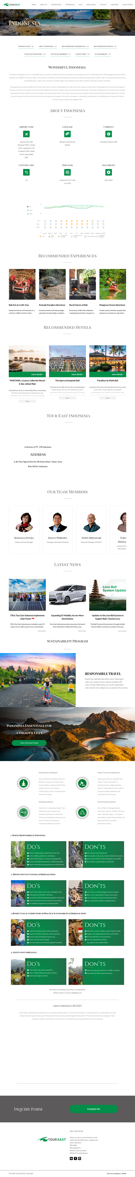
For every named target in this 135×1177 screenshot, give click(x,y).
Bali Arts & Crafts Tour (19, 305)
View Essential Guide (29, 743)
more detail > (37, 374)
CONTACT (103, 4)
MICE (80, 4)
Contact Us (93, 1108)
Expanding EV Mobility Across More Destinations (67, 617)
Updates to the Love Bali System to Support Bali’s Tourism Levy (108, 617)
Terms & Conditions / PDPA (116, 1173)
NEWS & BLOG (91, 4)
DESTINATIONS (56, 4)
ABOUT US (43, 4)
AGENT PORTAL (127, 4)
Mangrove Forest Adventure (112, 305)
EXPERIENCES (70, 4)
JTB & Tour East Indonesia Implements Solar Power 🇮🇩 (27, 617)
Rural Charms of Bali (78, 305)
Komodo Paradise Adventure (52, 305)
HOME (34, 4)
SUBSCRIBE (114, 4)
